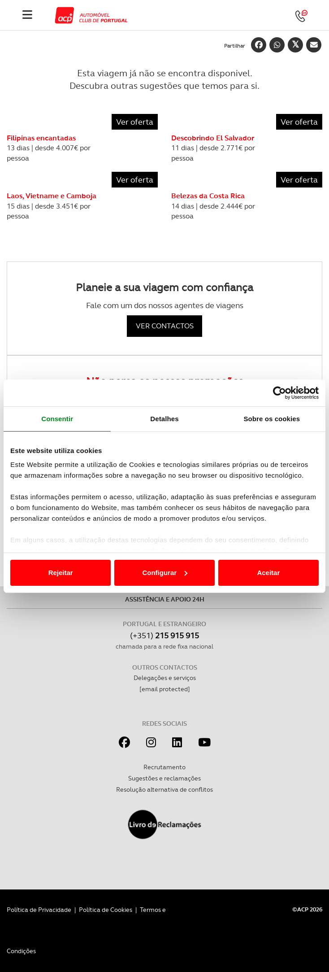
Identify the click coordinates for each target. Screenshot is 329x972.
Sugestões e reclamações (164, 778)
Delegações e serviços (165, 678)
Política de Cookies (105, 910)
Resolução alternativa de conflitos (164, 789)
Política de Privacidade (39, 910)
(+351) (164, 635)
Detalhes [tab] (164, 419)
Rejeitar (60, 572)
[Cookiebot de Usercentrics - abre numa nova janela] (279, 393)
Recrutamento (164, 767)
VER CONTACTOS (165, 326)
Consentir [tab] (57, 419)
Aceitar (268, 572)
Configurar (164, 572)
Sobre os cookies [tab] (271, 419)
